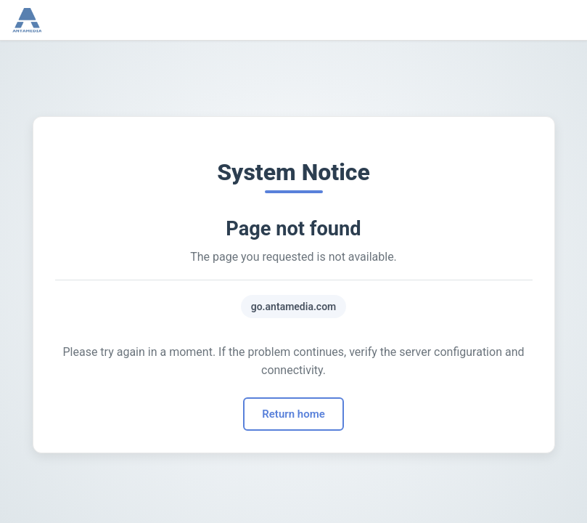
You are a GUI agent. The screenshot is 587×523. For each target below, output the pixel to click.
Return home (293, 414)
